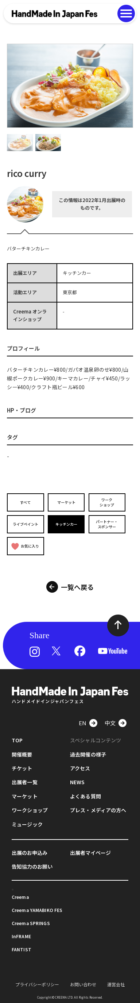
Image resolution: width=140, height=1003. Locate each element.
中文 (110, 723)
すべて (25, 502)
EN (82, 723)
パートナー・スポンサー (107, 524)
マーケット (66, 502)
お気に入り (25, 546)
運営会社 (116, 984)
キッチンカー (66, 524)
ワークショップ (107, 502)
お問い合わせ (83, 984)
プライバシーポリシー (37, 984)
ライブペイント (25, 524)
